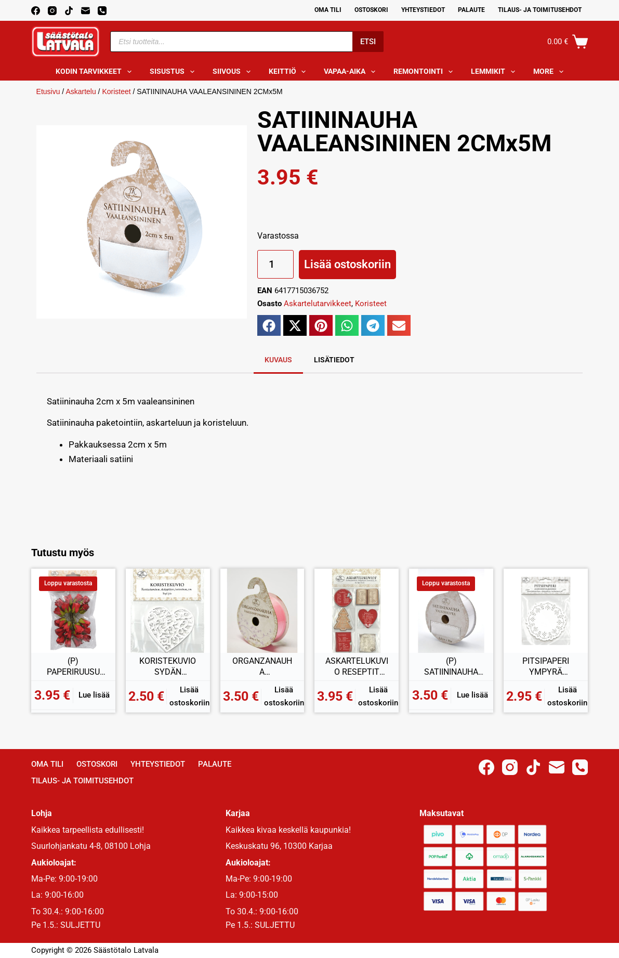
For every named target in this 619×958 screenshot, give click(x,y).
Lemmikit (495, 71)
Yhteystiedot (423, 10)
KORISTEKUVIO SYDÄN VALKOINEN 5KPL (167, 667)
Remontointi (425, 71)
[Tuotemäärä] (275, 264)
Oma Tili (327, 10)
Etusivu (48, 91)
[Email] (85, 10)
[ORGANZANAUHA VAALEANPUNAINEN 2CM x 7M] (262, 611)
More (550, 71)
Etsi (368, 41)
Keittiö (289, 71)
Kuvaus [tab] (278, 360)
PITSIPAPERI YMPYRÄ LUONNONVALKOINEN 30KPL (546, 667)
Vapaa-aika (351, 71)
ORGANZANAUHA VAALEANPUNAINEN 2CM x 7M (262, 667)
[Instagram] (52, 10)
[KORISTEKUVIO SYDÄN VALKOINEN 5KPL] (168, 611)
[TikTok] (68, 10)
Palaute (471, 10)
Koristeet (116, 91)
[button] (269, 325)
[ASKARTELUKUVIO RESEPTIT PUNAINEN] (356, 611)
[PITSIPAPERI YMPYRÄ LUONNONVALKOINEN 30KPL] (546, 611)
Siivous (234, 71)
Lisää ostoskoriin (347, 264)
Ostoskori (371, 10)
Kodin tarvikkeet (96, 71)
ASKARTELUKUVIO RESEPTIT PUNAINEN (356, 667)
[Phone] (102, 10)
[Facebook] (35, 10)
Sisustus (174, 71)
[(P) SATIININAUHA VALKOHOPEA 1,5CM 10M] (451, 611)
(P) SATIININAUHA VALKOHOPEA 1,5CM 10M (451, 667)
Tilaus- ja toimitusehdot (540, 10)
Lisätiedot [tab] (334, 360)
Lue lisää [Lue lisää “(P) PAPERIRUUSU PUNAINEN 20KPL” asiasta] (94, 695)
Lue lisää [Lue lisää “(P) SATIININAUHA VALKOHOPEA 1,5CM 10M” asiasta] (472, 695)
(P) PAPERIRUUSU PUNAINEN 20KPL (73, 667)
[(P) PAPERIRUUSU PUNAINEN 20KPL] (73, 611)
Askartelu (80, 91)
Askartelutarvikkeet (317, 303)
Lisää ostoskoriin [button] (189, 696)
